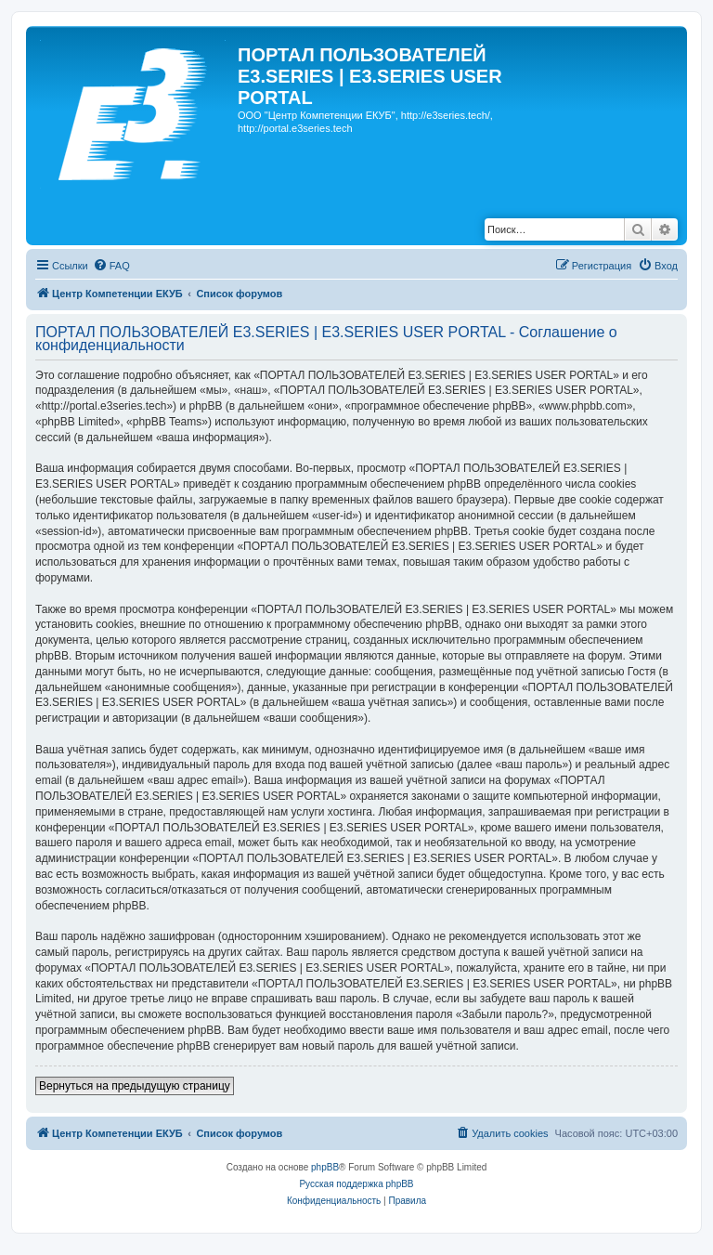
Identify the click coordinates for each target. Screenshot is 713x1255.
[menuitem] (111, 266)
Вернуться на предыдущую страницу (134, 1085)
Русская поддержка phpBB (356, 1184)
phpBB (325, 1167)
